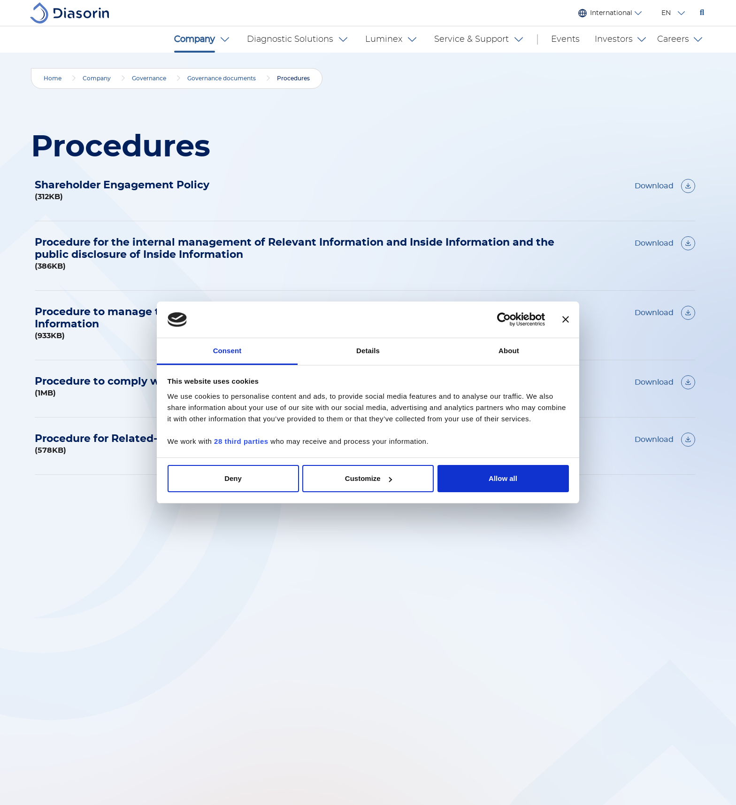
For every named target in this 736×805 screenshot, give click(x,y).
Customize (368, 478)
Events (565, 39)
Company (97, 78)
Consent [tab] (227, 351)
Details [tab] (368, 351)
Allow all (503, 478)
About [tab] (508, 351)
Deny (233, 478)
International (611, 13)
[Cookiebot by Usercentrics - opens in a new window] (504, 320)
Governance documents (221, 78)
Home (52, 78)
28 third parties (241, 441)
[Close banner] (565, 320)
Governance (149, 78)
